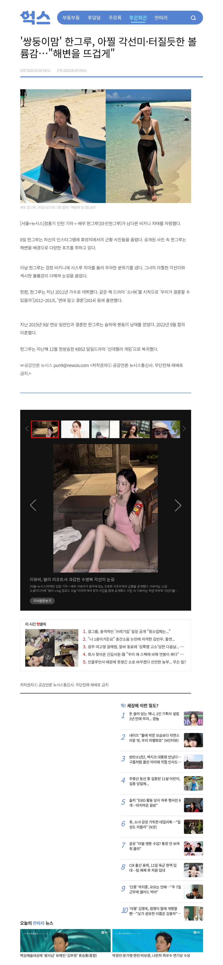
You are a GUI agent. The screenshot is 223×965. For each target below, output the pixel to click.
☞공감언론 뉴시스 (36, 365)
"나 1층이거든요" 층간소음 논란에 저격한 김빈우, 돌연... (129, 639)
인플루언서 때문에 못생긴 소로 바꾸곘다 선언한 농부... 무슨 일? (134, 662)
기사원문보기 (42, 600)
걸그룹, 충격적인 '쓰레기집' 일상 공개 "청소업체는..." (127, 631)
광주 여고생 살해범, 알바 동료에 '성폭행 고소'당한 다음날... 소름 (135, 646)
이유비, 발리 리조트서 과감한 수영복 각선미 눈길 (72, 579)
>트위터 (179, 69)
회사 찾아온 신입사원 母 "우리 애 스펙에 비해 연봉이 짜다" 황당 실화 (139, 654)
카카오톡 (189, 69)
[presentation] (26, 429)
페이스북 (169, 69)
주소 (199, 69)
